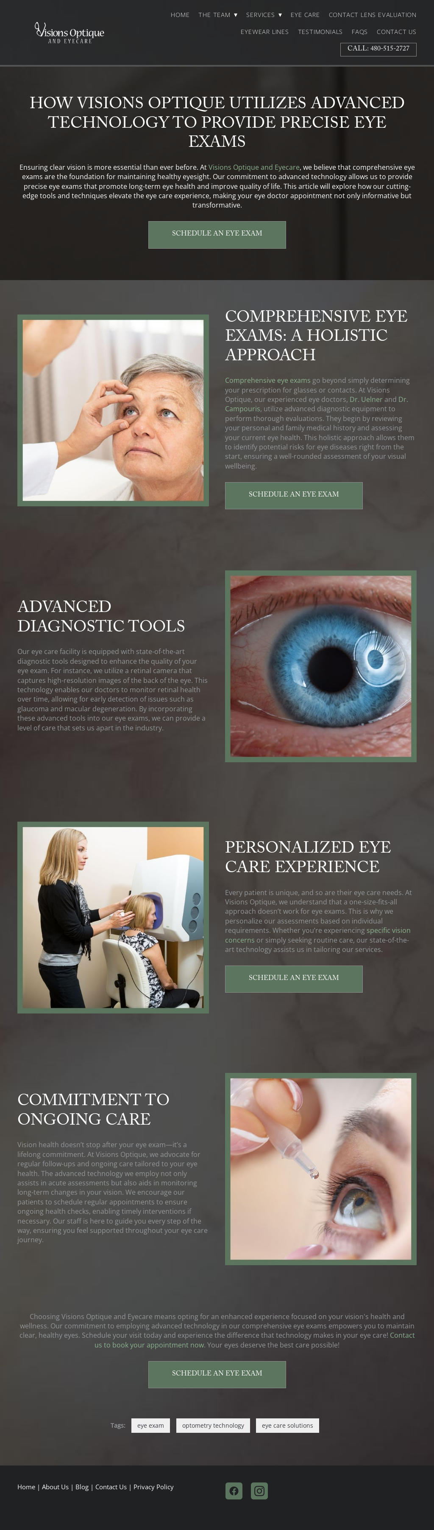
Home (180, 15)
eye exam (150, 1425)
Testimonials (320, 31)
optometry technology (213, 1425)
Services (264, 15)
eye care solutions (287, 1425)
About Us (55, 1486)
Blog (82, 1486)
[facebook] (233, 1490)
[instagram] (259, 1490)
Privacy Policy (154, 1486)
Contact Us (397, 31)
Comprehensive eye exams (268, 380)
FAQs (360, 31)
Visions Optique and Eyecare (254, 167)
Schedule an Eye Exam (217, 234)
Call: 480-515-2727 (378, 49)
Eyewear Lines (265, 31)
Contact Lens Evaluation (373, 15)
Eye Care (305, 15)
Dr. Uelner (366, 399)
